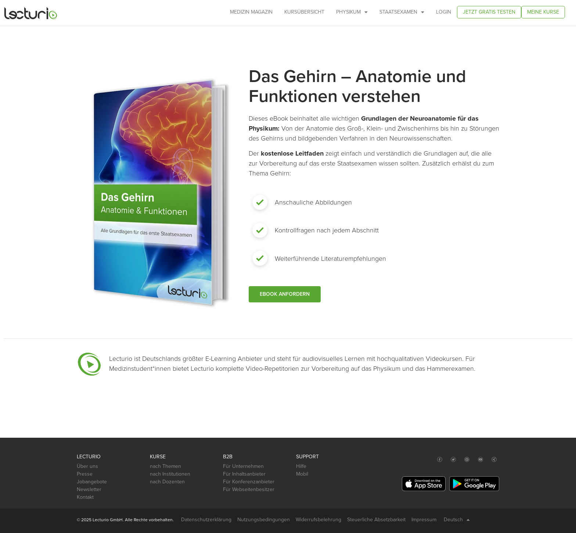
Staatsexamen (401, 12)
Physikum (352, 12)
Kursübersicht (304, 12)
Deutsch (457, 520)
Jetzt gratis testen (489, 12)
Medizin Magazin (251, 12)
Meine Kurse (543, 12)
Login (443, 12)
